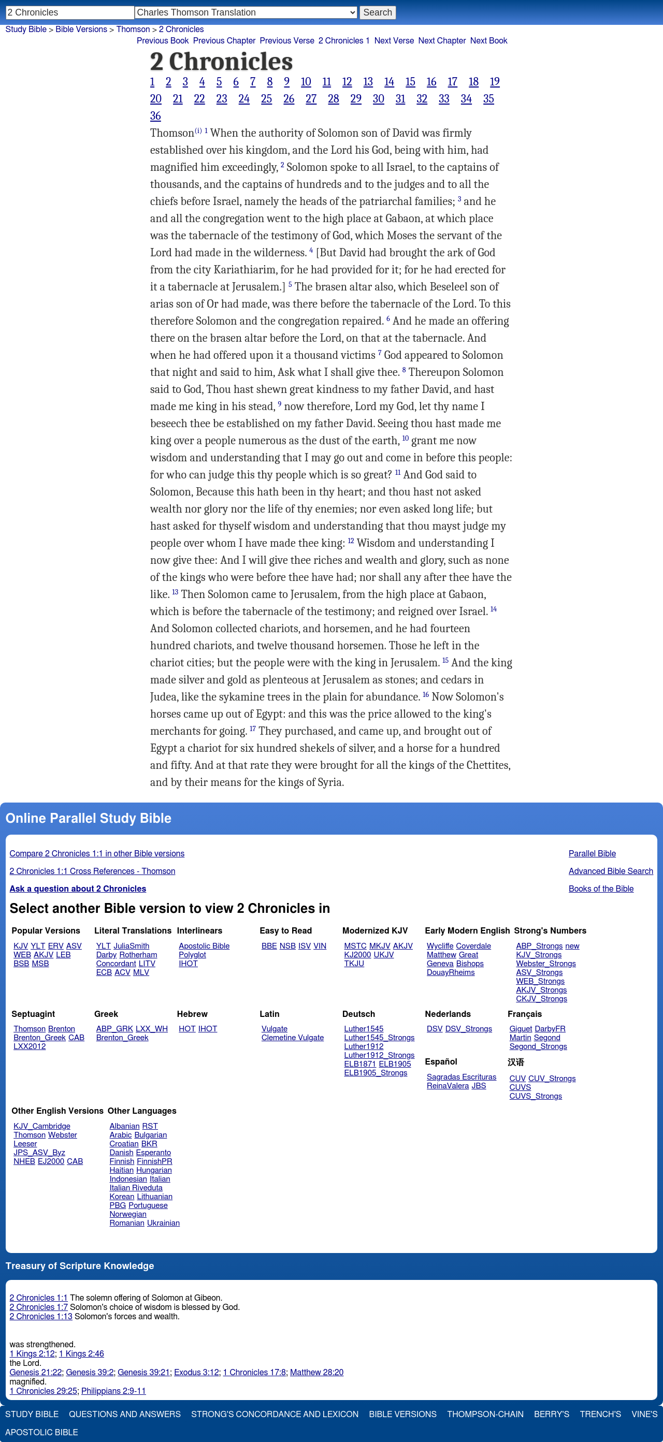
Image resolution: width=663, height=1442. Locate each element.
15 (410, 82)
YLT (38, 946)
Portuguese (148, 1206)
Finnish (122, 1162)
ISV (304, 946)
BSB (21, 964)
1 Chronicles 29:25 (43, 1391)
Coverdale (474, 946)
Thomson (29, 1029)
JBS (478, 1086)
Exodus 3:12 (196, 1372)
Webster (62, 1135)
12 (347, 82)
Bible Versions (81, 29)
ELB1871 (360, 1064)
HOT (187, 1029)
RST (150, 1126)
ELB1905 (395, 1064)
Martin (520, 1038)
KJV (20, 946)
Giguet (521, 1029)
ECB (104, 973)
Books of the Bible (601, 889)
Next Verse (394, 41)
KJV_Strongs (538, 955)
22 (199, 99)
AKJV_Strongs (541, 990)
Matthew (441, 955)
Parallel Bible (592, 854)
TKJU (354, 964)
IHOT (188, 964)
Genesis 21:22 (36, 1372)
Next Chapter (442, 41)
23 (222, 99)
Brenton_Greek (39, 1038)
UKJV (384, 955)
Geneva (440, 964)
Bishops (470, 964)
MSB (40, 964)
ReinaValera (448, 1086)
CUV (518, 1079)
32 (421, 99)
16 (432, 82)
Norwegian (128, 1214)
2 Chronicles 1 (344, 41)
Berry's (551, 1414)
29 (356, 99)
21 (178, 99)
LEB (63, 955)
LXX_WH (152, 1029)
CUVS (520, 1087)
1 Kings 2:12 (32, 1354)
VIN (319, 946)
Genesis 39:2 (89, 1372)
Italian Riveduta (136, 1188)
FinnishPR (154, 1162)
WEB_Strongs (540, 981)
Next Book (489, 41)
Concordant (116, 964)
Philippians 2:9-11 (113, 1391)
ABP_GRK (114, 1029)
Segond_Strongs (538, 1047)
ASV (74, 946)
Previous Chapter (224, 41)
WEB (22, 955)
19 (495, 82)
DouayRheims (451, 973)
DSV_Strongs (469, 1029)
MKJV (380, 946)
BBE (269, 946)
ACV (122, 973)
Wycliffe (440, 946)
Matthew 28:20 (316, 1372)
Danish (122, 1153)
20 (156, 99)
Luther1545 (364, 1029)
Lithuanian (154, 1197)
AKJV (43, 955)
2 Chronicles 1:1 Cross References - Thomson (93, 871)
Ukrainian (163, 1223)
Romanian (127, 1223)
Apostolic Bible (41, 1433)
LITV (147, 964)
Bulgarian (150, 1135)
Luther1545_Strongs (379, 1038)
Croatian (124, 1144)
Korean (122, 1197)
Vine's (645, 1414)
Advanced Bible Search (611, 871)
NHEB (24, 1162)
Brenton (61, 1029)
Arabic (121, 1135)
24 (244, 99)
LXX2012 (29, 1047)
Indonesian (129, 1179)
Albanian (125, 1126)
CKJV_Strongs (541, 999)
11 (327, 82)
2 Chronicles (181, 29)
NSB (288, 946)
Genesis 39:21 (144, 1372)
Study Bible (26, 29)
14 (389, 82)
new (573, 946)
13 (368, 82)
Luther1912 (364, 1047)
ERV (56, 946)
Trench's (600, 1414)
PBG (118, 1206)
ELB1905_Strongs (376, 1073)
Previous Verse (287, 41)
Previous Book (163, 41)
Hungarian (154, 1170)
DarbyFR (550, 1029)
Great (468, 955)
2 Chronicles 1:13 (41, 1317)
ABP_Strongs (539, 946)
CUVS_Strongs (536, 1096)
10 (306, 82)
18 (474, 82)
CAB (76, 1038)
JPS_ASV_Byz (39, 1153)
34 (466, 99)
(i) (198, 130)
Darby (106, 955)
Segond (547, 1038)
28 (333, 99)
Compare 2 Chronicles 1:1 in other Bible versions (97, 854)
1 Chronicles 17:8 (254, 1372)
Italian (160, 1179)
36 (155, 116)
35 (488, 99)
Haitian (122, 1170)
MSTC (355, 946)
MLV (141, 973)
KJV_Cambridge (41, 1126)
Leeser (25, 1144)
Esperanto (153, 1153)
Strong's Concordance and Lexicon (274, 1414)
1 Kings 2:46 (81, 1354)
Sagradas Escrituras (461, 1077)
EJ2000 (51, 1162)
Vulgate (274, 1029)
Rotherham (138, 955)
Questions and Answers (125, 1414)
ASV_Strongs (539, 973)
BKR (149, 1144)
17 (453, 82)
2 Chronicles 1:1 (39, 1298)
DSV (435, 1029)
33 (444, 99)
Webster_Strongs (546, 964)
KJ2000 (357, 955)
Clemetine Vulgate (293, 1038)
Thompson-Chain (485, 1414)
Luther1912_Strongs (379, 1055)
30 (378, 99)
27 (311, 99)
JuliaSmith (131, 946)
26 (288, 99)
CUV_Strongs (551, 1079)
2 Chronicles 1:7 (39, 1307)
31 (400, 99)
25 (266, 99)
